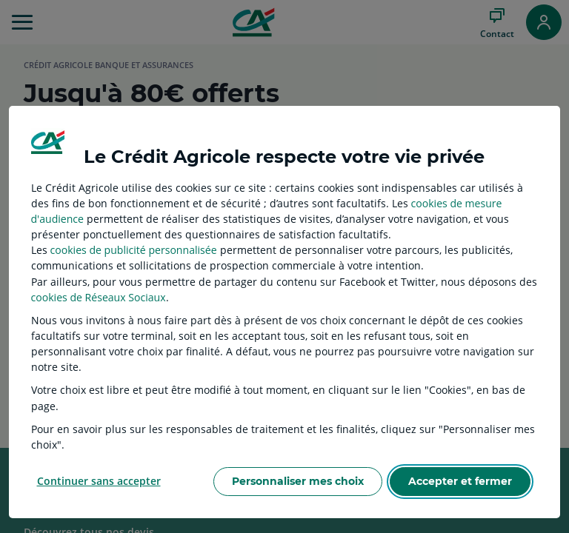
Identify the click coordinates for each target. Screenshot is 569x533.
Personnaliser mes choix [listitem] (298, 481)
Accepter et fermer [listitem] (460, 481)
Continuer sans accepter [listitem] (99, 481)
